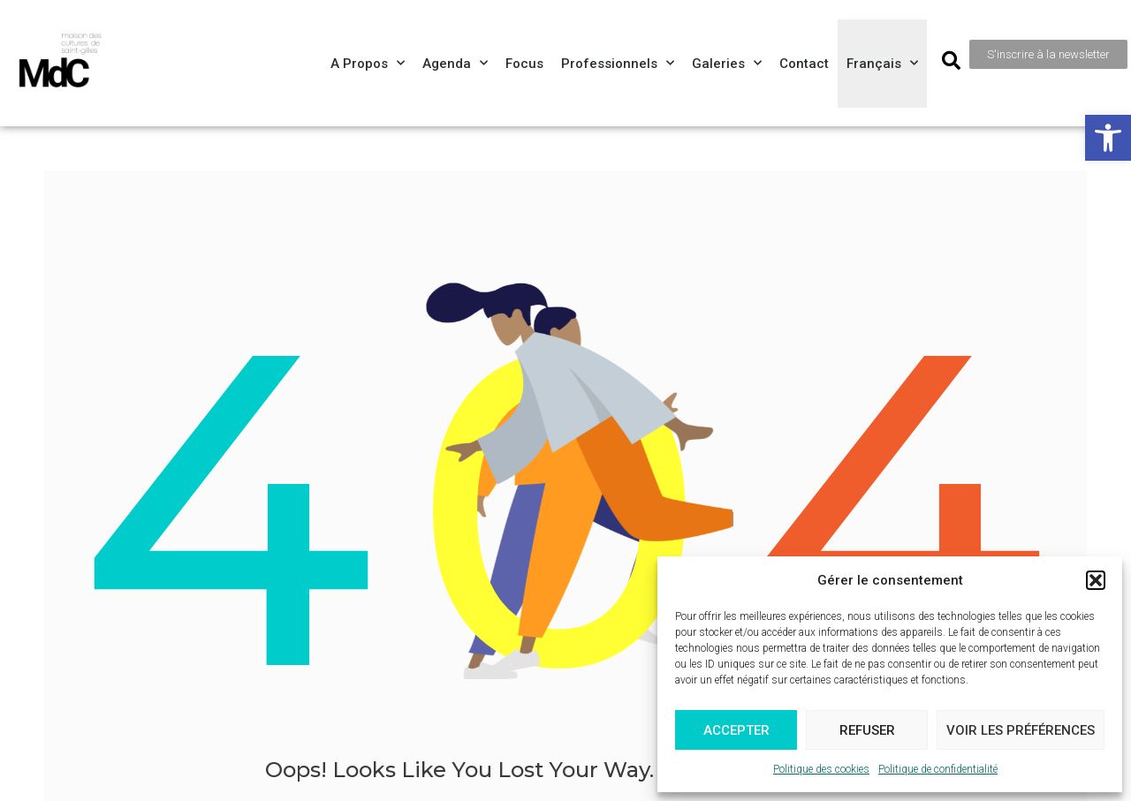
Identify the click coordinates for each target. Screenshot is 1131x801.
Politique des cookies (821, 769)
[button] (1108, 138)
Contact (804, 64)
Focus (524, 64)
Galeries (727, 63)
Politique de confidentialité (938, 769)
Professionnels (617, 63)
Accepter (736, 730)
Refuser (867, 730)
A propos (367, 63)
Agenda (455, 63)
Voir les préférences (1020, 730)
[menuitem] (882, 63)
